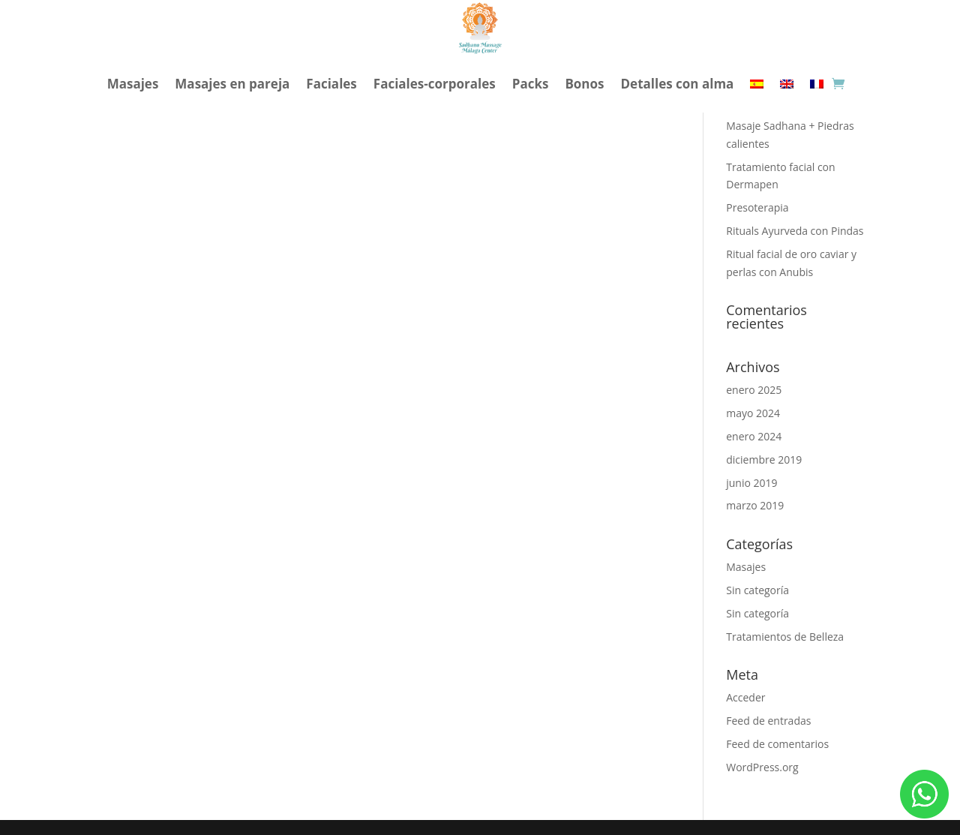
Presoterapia (757, 207)
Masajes (133, 83)
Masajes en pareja (232, 83)
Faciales (331, 83)
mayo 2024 (753, 413)
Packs (530, 83)
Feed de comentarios (777, 744)
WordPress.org (762, 767)
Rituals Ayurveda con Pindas (794, 231)
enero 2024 (754, 436)
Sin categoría (757, 590)
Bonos (584, 83)
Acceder (745, 697)
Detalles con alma (677, 83)
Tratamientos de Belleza (785, 636)
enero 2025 (754, 390)
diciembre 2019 (764, 459)
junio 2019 (751, 483)
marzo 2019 (755, 505)
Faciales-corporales (435, 83)
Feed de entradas (768, 720)
